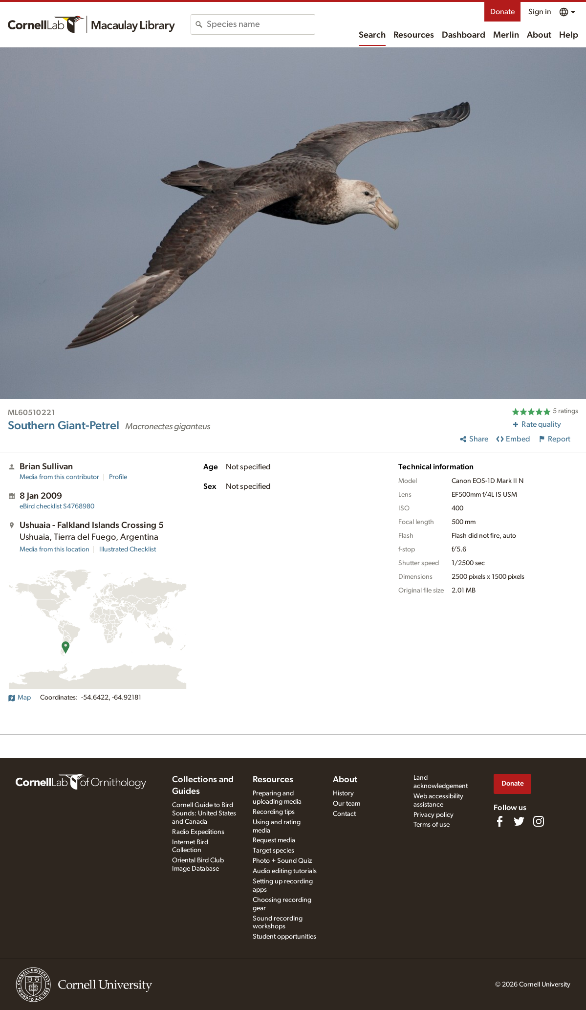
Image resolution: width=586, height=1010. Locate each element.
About (539, 35)
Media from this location (54, 549)
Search (372, 35)
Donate (502, 12)
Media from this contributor (59, 477)
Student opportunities (284, 936)
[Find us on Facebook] (499, 821)
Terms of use (431, 824)
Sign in (539, 12)
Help (568, 35)
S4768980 (57, 506)
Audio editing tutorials (285, 871)
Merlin (506, 35)
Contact (344, 814)
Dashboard (463, 35)
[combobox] (261, 24)
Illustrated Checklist (127, 549)
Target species (273, 850)
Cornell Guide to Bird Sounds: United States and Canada (204, 813)
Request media (274, 840)
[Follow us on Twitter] (519, 821)
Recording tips (274, 812)
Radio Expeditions (198, 832)
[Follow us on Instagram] (538, 821)
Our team (346, 803)
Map (19, 697)
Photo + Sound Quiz (282, 860)
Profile (118, 477)
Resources (413, 35)
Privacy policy (433, 815)
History (343, 793)
